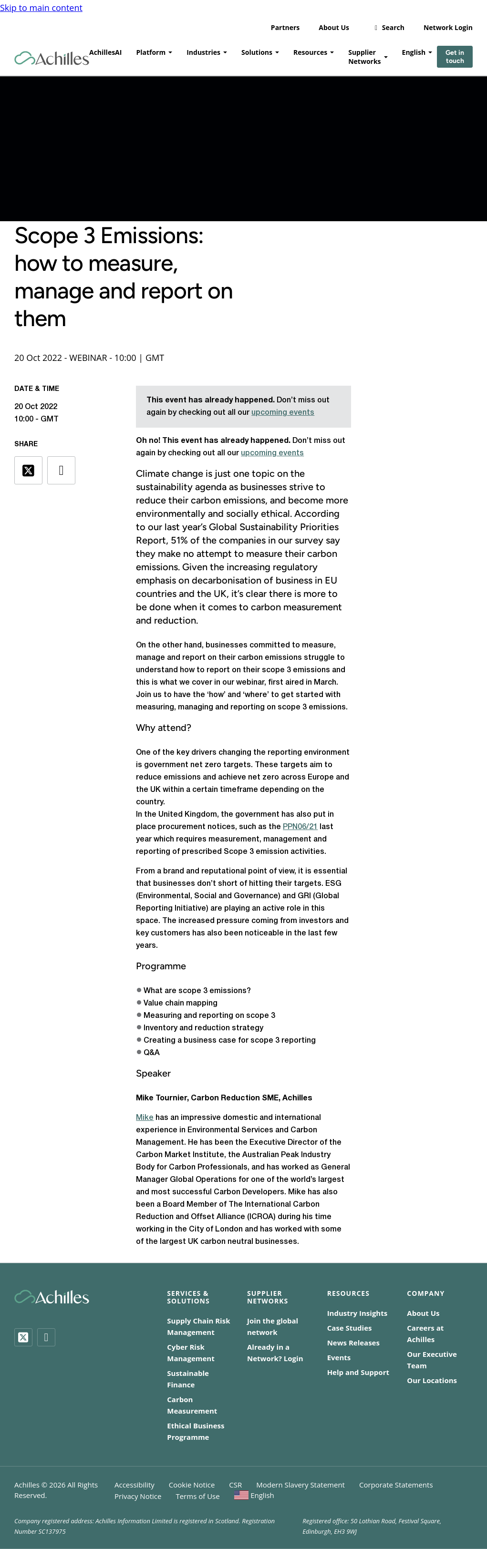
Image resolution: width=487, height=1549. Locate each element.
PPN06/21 (300, 827)
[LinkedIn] (46, 1337)
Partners (285, 25)
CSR (235, 1484)
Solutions (256, 50)
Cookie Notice (192, 1484)
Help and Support (358, 1372)
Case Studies (349, 1328)
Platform (151, 50)
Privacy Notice (137, 1496)
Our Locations (432, 1380)
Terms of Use (197, 1496)
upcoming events (282, 413)
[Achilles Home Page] (51, 56)
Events (339, 1357)
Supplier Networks (364, 55)
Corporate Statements (396, 1484)
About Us (334, 25)
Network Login (448, 25)
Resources (310, 50)
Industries (203, 50)
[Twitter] (23, 1337)
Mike (145, 1118)
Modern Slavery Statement (300, 1484)
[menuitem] (254, 1495)
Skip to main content (41, 5)
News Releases (353, 1342)
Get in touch (455, 55)
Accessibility (134, 1484)
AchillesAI (105, 50)
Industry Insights (357, 1313)
